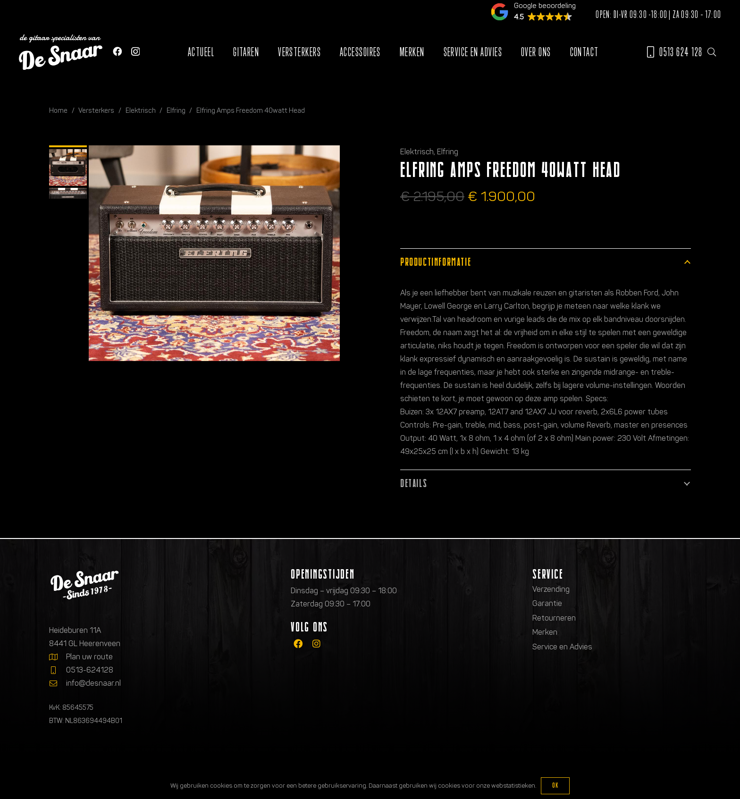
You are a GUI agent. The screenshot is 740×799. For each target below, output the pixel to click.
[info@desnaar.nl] (57, 683)
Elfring (176, 110)
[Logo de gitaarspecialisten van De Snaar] (60, 52)
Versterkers (96, 110)
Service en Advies (562, 646)
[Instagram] (135, 52)
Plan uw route (89, 656)
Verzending (551, 589)
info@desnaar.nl (93, 683)
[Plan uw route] (57, 657)
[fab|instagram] (316, 644)
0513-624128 (89, 669)
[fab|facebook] (298, 644)
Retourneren (554, 618)
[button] (711, 52)
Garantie (547, 603)
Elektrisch (141, 110)
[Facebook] (117, 51)
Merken (544, 632)
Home (58, 110)
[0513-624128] (57, 670)
